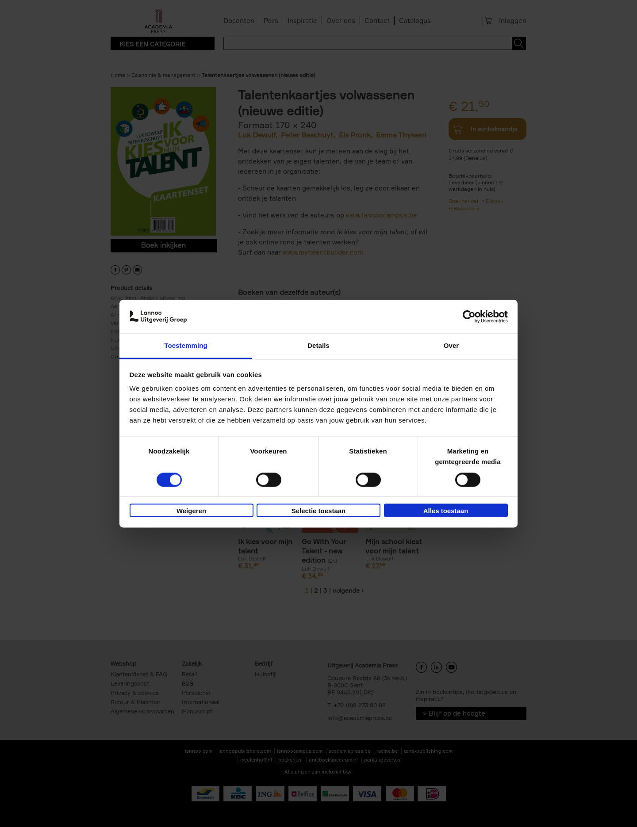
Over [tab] (451, 346)
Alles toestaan (445, 511)
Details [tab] (318, 346)
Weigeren (191, 511)
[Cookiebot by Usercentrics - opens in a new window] (469, 316)
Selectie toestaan (319, 511)
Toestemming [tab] (185, 346)
